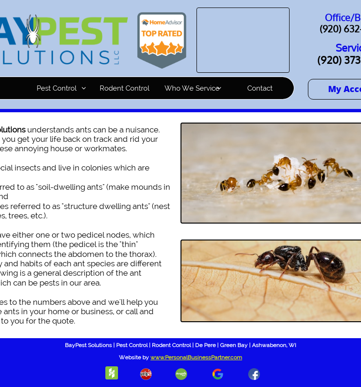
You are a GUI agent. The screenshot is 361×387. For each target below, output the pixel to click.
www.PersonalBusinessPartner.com (196, 357)
